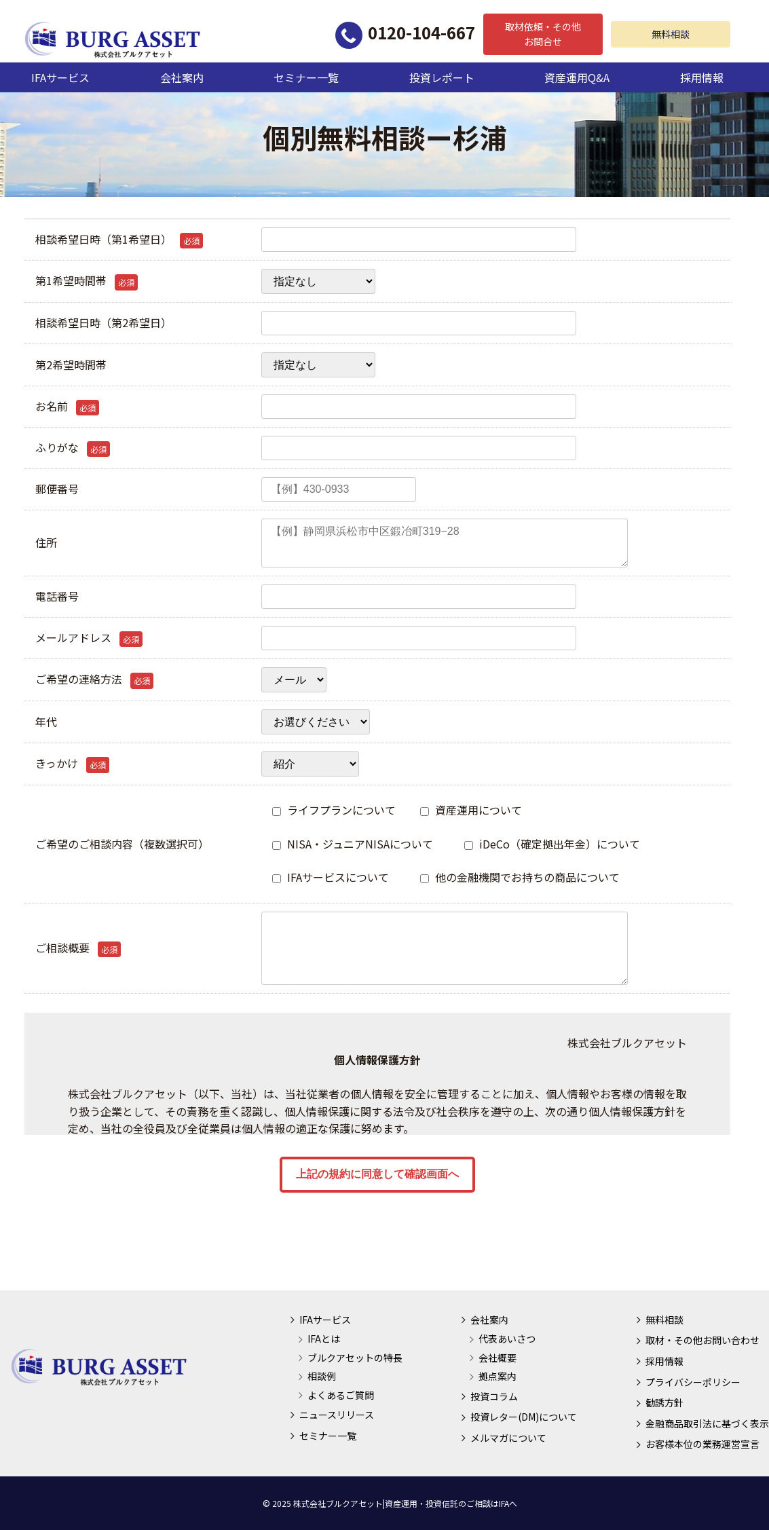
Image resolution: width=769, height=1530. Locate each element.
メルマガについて (508, 1437)
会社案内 (182, 77)
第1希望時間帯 (86, 281)
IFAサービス (60, 77)
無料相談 (671, 34)
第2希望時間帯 (71, 364)
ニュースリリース (336, 1414)
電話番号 (57, 596)
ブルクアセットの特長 (354, 1357)
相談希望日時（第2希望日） (103, 322)
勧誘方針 (664, 1402)
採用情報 (702, 77)
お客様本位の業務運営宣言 (702, 1444)
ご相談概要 (78, 948)
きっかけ (72, 763)
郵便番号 (57, 489)
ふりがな (72, 448)
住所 (46, 542)
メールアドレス (89, 638)
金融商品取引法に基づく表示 (707, 1423)
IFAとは (323, 1338)
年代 (46, 721)
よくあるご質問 (340, 1395)
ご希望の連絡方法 (94, 679)
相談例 (321, 1376)
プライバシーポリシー (692, 1382)
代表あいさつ (507, 1338)
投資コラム (494, 1396)
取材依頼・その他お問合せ (543, 34)
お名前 (67, 406)
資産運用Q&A (576, 77)
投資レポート (441, 77)
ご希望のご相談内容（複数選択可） (122, 844)
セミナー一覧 (306, 77)
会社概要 (498, 1357)
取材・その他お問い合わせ (702, 1340)
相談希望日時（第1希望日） (119, 239)
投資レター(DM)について (523, 1416)
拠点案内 (498, 1376)
